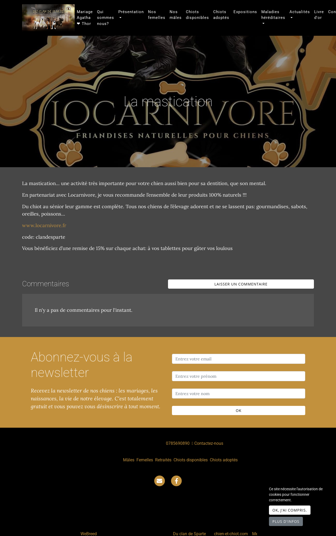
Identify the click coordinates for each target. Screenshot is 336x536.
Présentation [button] (131, 11)
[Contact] (159, 480)
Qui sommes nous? (105, 17)
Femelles (144, 459)
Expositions (245, 11)
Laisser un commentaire (241, 284)
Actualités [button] (299, 11)
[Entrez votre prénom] (238, 376)
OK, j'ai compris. (289, 510)
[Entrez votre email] (238, 359)
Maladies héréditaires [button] (273, 14)
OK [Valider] (238, 410)
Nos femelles (156, 14)
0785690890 (178, 443)
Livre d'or (319, 14)
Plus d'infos (285, 521)
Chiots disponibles (197, 14)
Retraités (163, 459)
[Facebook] (176, 480)
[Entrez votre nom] (238, 394)
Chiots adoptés (221, 14)
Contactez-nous (207, 443)
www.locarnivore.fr (44, 225)
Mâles (128, 459)
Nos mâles (176, 14)
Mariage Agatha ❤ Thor (85, 17)
